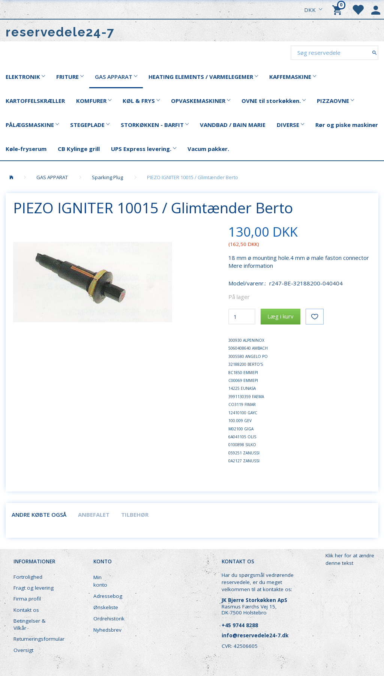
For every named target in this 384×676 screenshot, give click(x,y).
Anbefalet (94, 514)
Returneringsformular (38, 638)
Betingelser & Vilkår (29, 624)
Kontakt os (26, 610)
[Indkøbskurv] (338, 9)
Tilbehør (134, 514)
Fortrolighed (28, 576)
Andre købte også (39, 514)
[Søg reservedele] (374, 52)
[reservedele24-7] (60, 32)
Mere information (250, 265)
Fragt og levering (34, 587)
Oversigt (23, 650)
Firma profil (27, 598)
